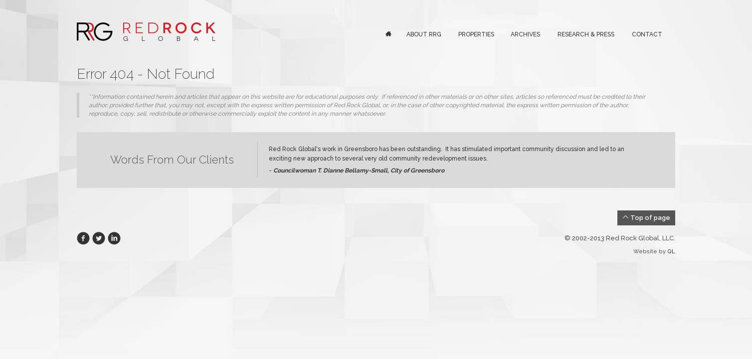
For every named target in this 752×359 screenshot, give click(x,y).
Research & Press (586, 34)
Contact (647, 34)
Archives (525, 34)
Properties (476, 34)
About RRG (423, 34)
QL (671, 251)
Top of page (646, 217)
